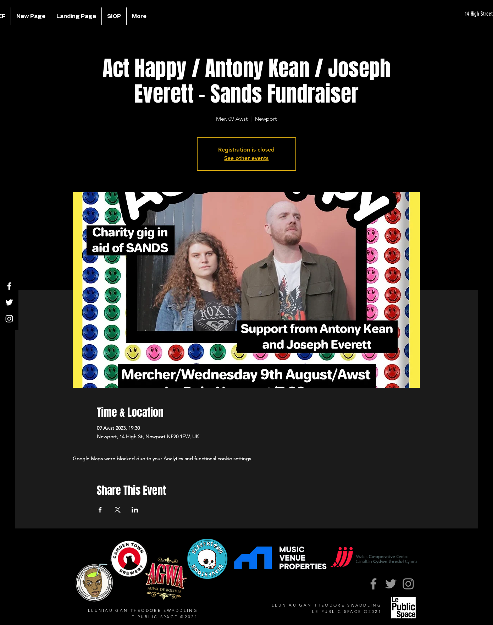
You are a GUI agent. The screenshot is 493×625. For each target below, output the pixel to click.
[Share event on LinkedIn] (135, 509)
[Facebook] (9, 286)
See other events (246, 158)
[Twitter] (9, 302)
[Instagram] (9, 319)
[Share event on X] (117, 509)
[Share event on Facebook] (100, 509)
